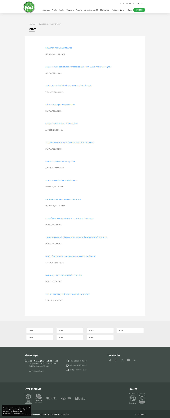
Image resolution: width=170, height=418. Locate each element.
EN (137, 4)
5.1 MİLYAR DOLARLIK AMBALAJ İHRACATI (63, 199)
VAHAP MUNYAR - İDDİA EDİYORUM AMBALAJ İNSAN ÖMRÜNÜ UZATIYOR (76, 237)
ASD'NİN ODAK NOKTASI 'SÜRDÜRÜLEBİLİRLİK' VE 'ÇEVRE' (69, 143)
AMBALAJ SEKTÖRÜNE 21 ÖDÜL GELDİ (61, 180)
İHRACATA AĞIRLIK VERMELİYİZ (58, 48)
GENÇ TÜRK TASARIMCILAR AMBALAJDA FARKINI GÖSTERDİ (70, 256)
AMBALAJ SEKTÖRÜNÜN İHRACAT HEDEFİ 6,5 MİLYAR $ (68, 86)
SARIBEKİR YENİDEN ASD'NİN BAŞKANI (61, 124)
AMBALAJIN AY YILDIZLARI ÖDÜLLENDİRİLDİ (63, 275)
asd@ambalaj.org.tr (78, 370)
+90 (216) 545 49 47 (78, 365)
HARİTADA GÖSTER (36, 371)
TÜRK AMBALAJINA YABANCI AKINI (60, 105)
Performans (141, 414)
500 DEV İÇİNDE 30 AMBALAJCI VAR (60, 161)
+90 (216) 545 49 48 (78, 361)
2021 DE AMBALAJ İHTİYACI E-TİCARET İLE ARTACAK (67, 294)
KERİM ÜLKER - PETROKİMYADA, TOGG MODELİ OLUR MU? (69, 218)
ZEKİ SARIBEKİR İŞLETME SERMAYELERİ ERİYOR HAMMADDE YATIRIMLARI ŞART (78, 67)
